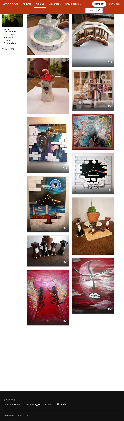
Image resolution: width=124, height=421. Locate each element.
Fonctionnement (12, 404)
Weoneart (9, 415)
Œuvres (27, 4)
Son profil (8, 37)
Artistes (40, 4)
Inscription (99, 4)
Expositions (55, 4)
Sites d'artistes (73, 4)
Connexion (114, 4)
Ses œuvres (9, 34)
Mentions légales (33, 404)
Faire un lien (10, 43)
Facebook (63, 404)
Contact (8, 40)
